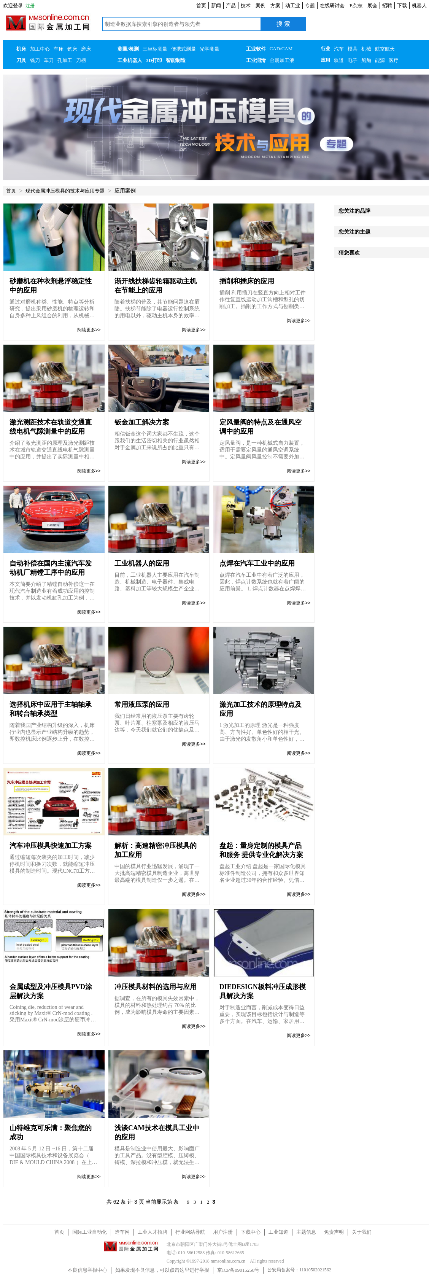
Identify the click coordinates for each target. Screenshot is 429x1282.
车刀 (49, 60)
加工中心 (40, 49)
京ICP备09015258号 (238, 1270)
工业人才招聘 (152, 1232)
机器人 (419, 5)
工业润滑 (256, 60)
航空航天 (385, 49)
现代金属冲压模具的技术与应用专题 (65, 191)
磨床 (86, 49)
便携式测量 (183, 49)
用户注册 (223, 1232)
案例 (260, 5)
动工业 (292, 5)
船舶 (366, 60)
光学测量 (209, 49)
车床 (59, 49)
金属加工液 (282, 60)
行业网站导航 (190, 1232)
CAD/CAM (281, 48)
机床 (21, 49)
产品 (231, 5)
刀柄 (81, 60)
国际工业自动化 (89, 1232)
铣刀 (35, 60)
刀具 (21, 60)
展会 (372, 5)
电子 (353, 60)
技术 (246, 5)
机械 (366, 49)
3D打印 (154, 60)
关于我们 (362, 1232)
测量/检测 (128, 49)
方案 (275, 5)
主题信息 (306, 1232)
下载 (402, 5)
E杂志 (356, 5)
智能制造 (176, 60)
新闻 (216, 5)
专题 (310, 5)
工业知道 (278, 1232)
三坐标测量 (155, 49)
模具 (353, 49)
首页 (201, 5)
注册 (30, 5)
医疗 (394, 60)
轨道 (339, 60)
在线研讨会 (332, 5)
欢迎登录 (13, 5)
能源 (380, 60)
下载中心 (251, 1232)
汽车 (339, 49)
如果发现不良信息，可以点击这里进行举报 (162, 1270)
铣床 (72, 49)
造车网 (122, 1232)
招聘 (387, 5)
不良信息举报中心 (87, 1270)
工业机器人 (130, 60)
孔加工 (64, 60)
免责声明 (334, 1232)
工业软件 (256, 49)
